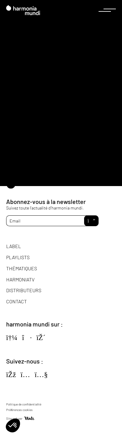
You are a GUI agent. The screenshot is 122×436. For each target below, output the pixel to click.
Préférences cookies (19, 410)
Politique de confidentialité (23, 404)
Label (13, 246)
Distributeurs (23, 290)
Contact (16, 301)
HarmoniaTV (20, 279)
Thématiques (21, 268)
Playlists (18, 257)
